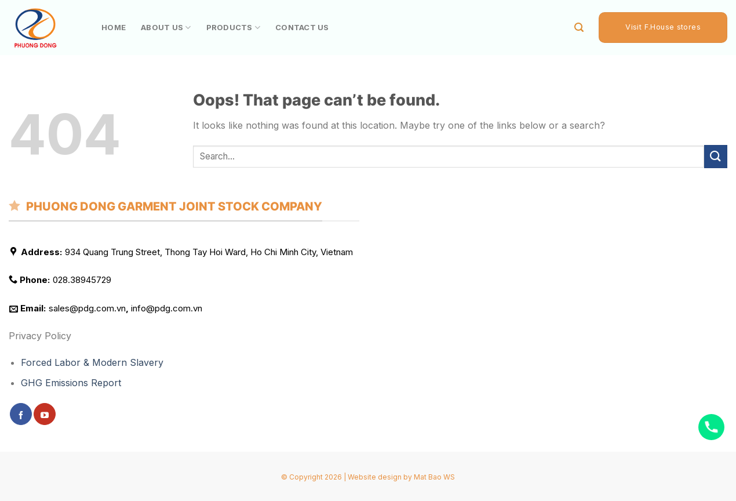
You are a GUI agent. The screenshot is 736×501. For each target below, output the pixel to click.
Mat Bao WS (434, 477)
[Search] (579, 27)
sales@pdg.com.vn (87, 308)
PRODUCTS (233, 27)
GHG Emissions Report (71, 383)
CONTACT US (302, 27)
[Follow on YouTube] (45, 414)
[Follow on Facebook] (21, 414)
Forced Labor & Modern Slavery (92, 362)
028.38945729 (82, 280)
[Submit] (715, 156)
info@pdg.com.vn (166, 308)
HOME (113, 27)
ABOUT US (166, 27)
